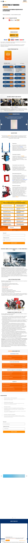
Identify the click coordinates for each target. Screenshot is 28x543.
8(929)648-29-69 (24, 1)
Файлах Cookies (14, 538)
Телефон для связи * (6, 237)
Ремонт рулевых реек (18, 68)
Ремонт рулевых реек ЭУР (19, 69)
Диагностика (6, 66)
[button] (14, 28)
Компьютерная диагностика (8, 70)
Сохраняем (7, 18)
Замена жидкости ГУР (19, 70)
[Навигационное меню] (1, 1)
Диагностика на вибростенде (8, 69)
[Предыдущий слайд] (1, 124)
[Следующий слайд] (26, 124)
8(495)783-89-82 (24, 0)
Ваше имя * (5, 421)
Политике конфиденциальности (9, 538)
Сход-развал (17, 71)
